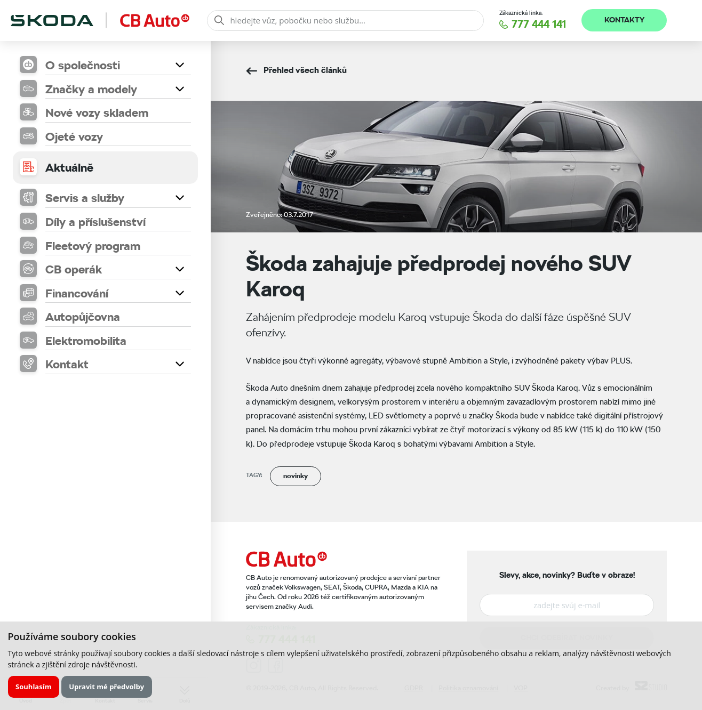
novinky (295, 476)
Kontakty (624, 19)
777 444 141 (539, 24)
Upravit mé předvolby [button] (106, 686)
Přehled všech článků (305, 70)
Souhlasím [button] (33, 686)
